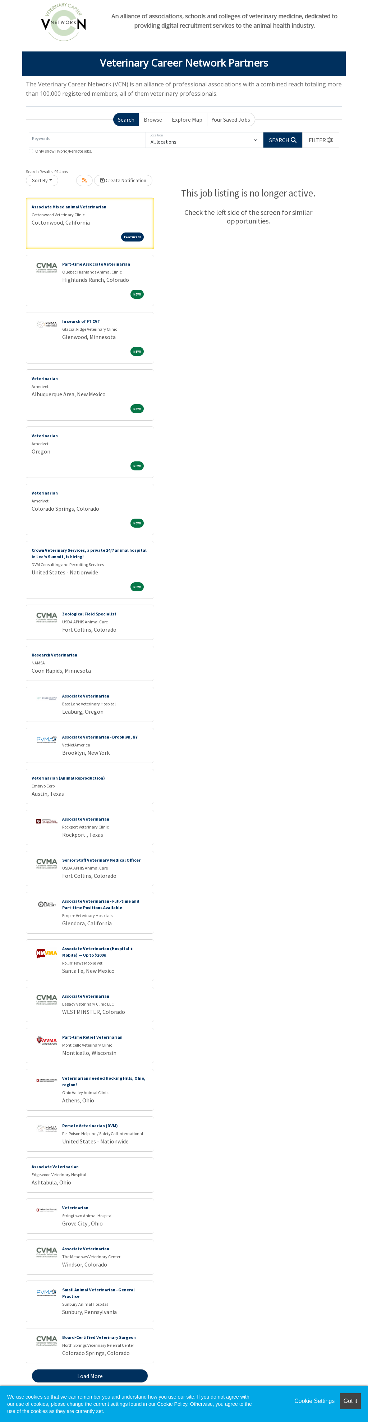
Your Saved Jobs (231, 119)
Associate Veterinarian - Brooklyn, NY (100, 737)
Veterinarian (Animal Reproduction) (68, 778)
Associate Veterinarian (85, 696)
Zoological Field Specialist (89, 614)
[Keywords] (87, 140)
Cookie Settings (314, 1401)
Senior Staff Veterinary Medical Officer (101, 860)
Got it (350, 1401)
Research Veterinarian (54, 655)
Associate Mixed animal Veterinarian (69, 206)
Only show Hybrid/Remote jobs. (63, 151)
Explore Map (187, 119)
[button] (321, 140)
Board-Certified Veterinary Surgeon (99, 1337)
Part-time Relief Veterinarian (92, 1037)
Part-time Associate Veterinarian (96, 264)
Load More (90, 1376)
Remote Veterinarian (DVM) (90, 1125)
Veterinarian (45, 378)
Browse (153, 119)
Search (126, 119)
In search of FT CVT (81, 321)
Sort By (40, 180)
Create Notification (123, 180)
